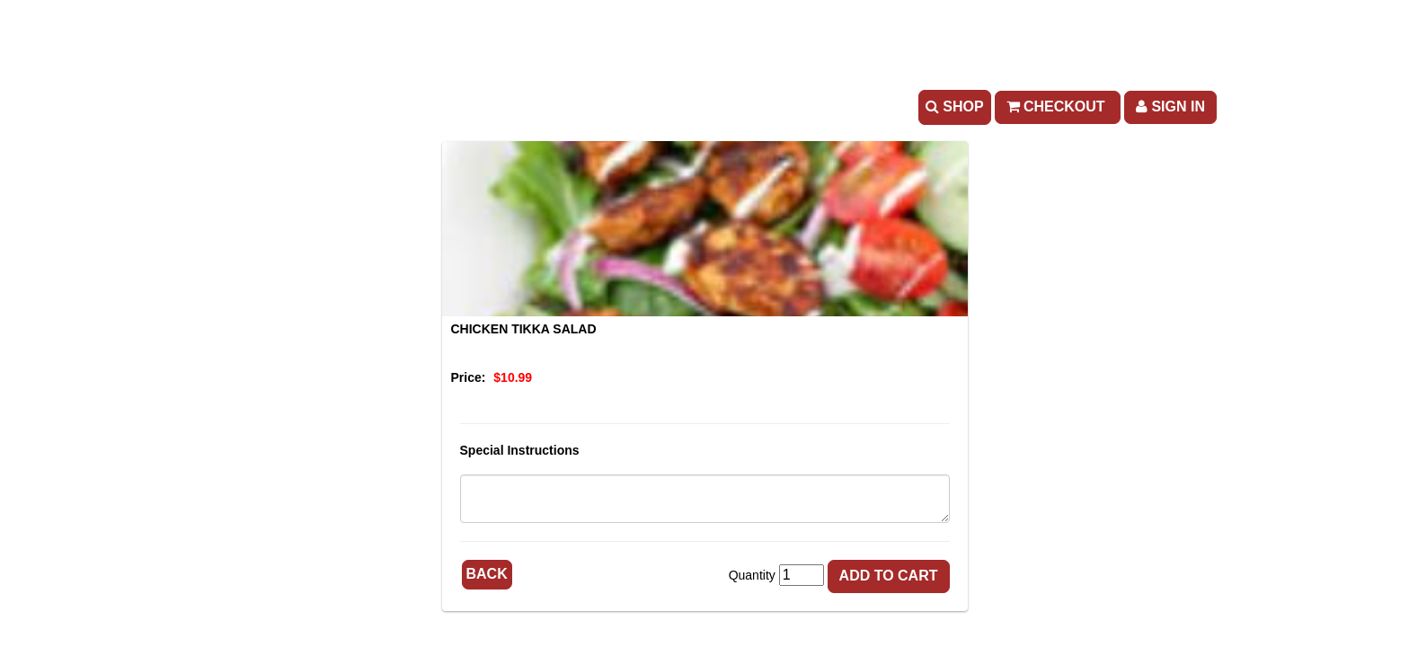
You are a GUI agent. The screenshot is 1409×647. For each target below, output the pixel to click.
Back (487, 573)
